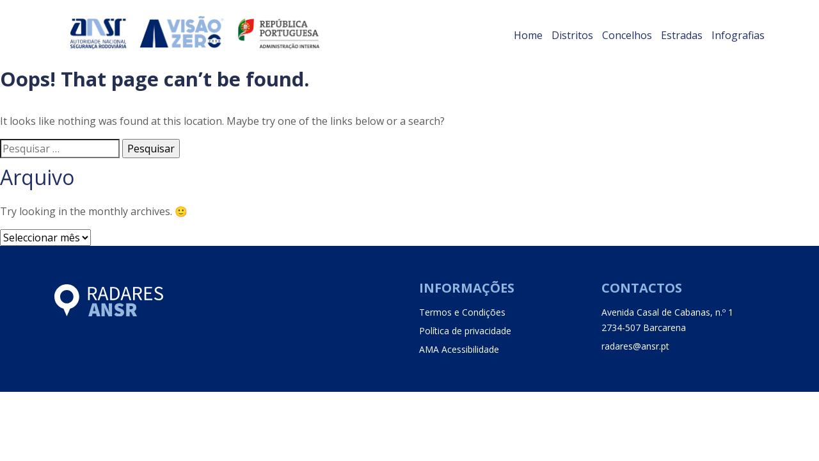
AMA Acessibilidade (459, 349)
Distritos (572, 35)
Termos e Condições (462, 312)
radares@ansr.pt (635, 346)
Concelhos (627, 35)
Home (528, 35)
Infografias (738, 35)
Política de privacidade (465, 331)
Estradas (682, 35)
